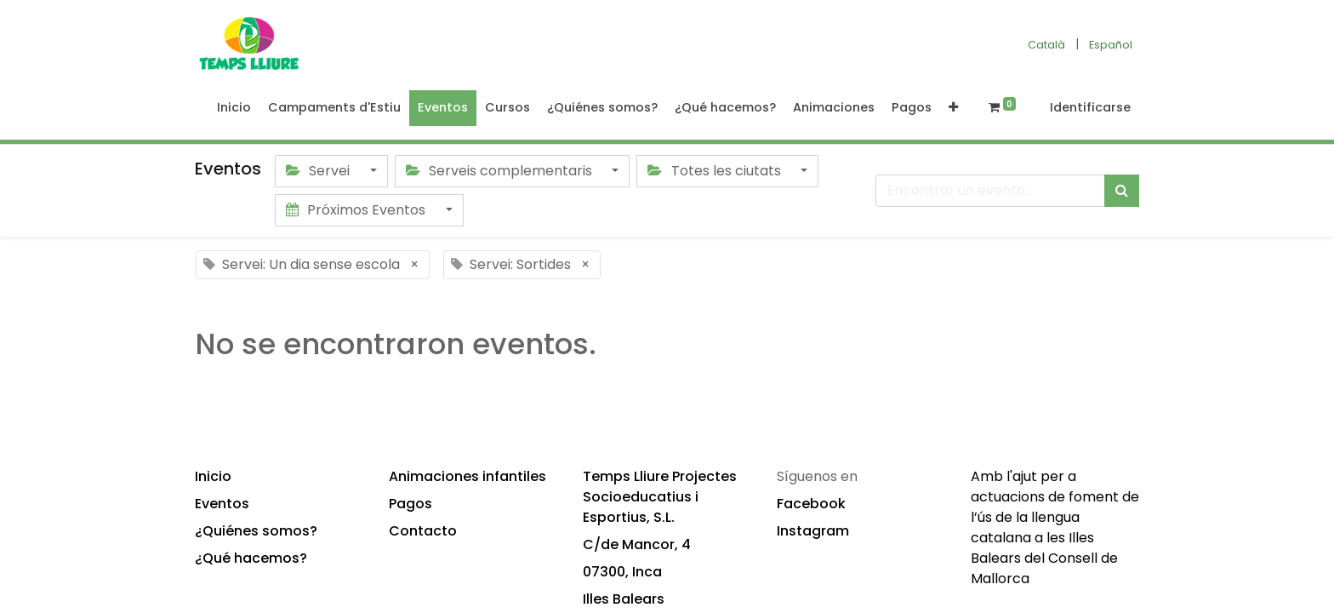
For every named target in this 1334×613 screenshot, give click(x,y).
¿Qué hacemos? (251, 558)
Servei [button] (319, 170)
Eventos (222, 503)
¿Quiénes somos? (256, 531)
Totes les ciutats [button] (715, 170)
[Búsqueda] (1121, 191)
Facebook (811, 503)
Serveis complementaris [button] (501, 170)
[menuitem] (233, 108)
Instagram (813, 531)
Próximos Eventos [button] (357, 210)
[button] (953, 108)
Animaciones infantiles (467, 476)
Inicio (213, 476)
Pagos (410, 503)
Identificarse (1090, 107)
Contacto (423, 531)
